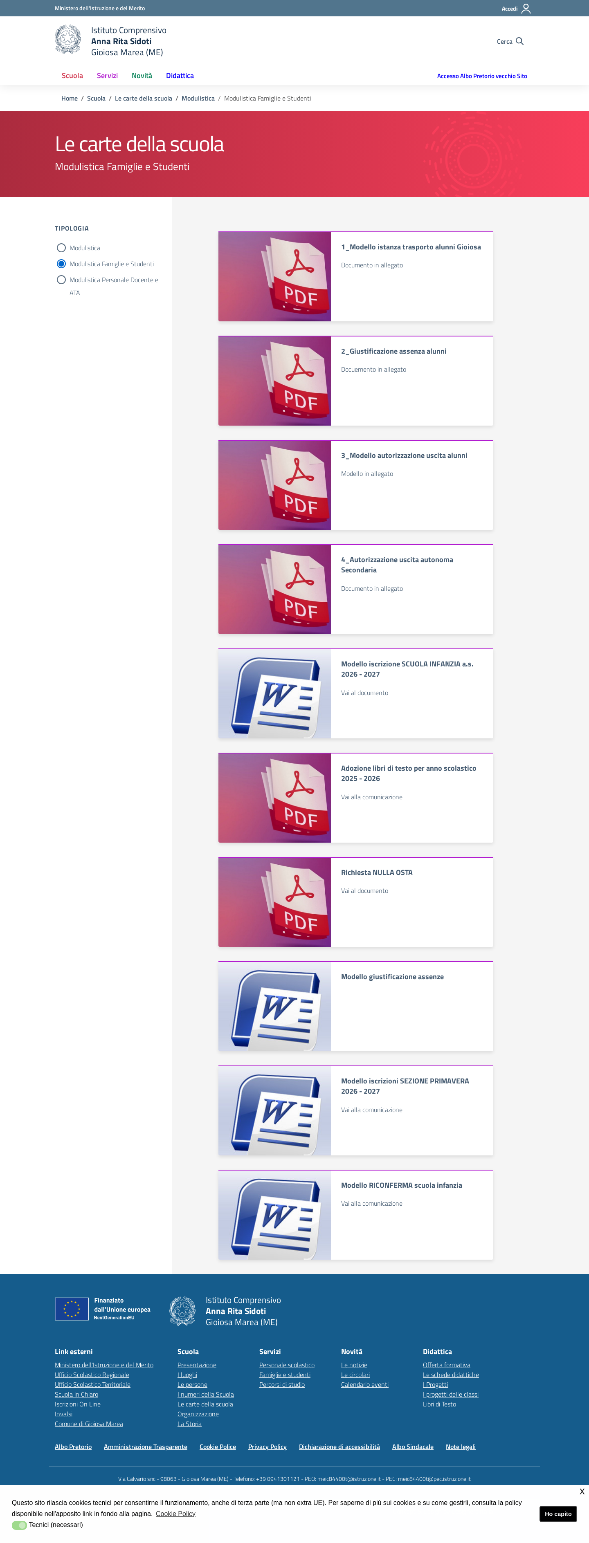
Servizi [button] (107, 75)
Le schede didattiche (451, 1374)
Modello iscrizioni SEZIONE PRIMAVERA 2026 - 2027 (405, 1086)
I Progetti (435, 1384)
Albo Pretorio (73, 1446)
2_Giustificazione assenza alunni (394, 351)
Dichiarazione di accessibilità (339, 1446)
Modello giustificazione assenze (392, 976)
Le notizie (354, 1365)
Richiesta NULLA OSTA (377, 872)
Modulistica (198, 98)
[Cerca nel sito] (510, 41)
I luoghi (187, 1374)
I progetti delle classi (451, 1394)
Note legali (461, 1446)
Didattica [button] (180, 75)
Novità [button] (142, 75)
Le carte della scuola (143, 98)
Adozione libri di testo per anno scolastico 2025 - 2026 (409, 773)
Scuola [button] (72, 75)
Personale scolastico (287, 1365)
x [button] (582, 1491)
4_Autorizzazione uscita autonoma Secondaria (397, 564)
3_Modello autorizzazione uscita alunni (404, 455)
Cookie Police (218, 1446)
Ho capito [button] (558, 1514)
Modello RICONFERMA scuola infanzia (401, 1185)
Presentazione (197, 1365)
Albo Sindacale (413, 1446)
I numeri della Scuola (206, 1394)
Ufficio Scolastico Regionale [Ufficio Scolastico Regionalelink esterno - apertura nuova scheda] (92, 1374)
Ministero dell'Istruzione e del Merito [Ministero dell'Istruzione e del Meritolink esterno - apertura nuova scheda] (104, 1365)
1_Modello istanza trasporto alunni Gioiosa (411, 246)
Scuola (96, 98)
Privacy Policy (267, 1446)
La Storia (190, 1424)
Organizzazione (198, 1414)
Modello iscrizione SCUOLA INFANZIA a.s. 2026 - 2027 (407, 669)
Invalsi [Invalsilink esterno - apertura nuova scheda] (63, 1414)
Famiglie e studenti (284, 1374)
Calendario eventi (365, 1384)
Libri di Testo (439, 1404)
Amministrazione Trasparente (145, 1446)
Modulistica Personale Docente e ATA (114, 280)
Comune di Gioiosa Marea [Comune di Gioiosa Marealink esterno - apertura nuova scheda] (89, 1424)
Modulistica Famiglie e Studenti (112, 264)
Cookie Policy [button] (176, 1513)
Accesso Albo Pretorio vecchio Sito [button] (482, 76)
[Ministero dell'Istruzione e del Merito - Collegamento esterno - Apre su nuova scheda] (100, 8)
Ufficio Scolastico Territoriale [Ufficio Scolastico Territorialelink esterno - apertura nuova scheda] (92, 1384)
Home (69, 98)
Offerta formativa (446, 1365)
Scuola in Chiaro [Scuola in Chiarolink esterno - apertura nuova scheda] (76, 1394)
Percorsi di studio (282, 1384)
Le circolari (355, 1374)
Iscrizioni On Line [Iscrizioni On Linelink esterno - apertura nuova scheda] (78, 1404)
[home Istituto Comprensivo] (110, 41)
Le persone (192, 1384)
